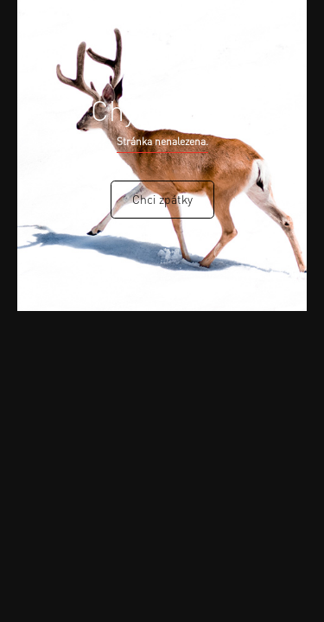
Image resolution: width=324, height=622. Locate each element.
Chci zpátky (162, 198)
